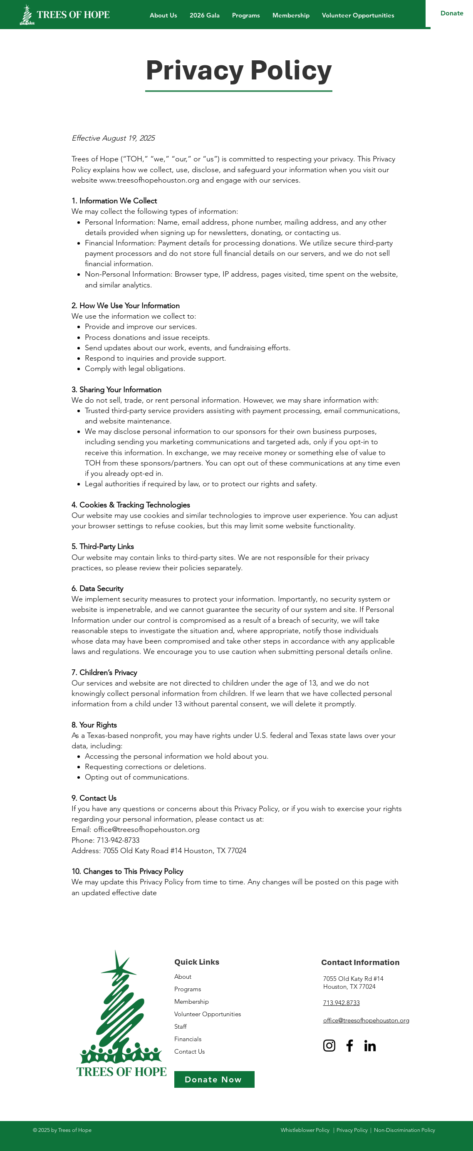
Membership (191, 1001)
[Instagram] (329, 1045)
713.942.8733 (341, 1003)
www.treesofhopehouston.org (149, 180)
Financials (187, 1039)
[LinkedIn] (370, 1045)
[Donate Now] (214, 1079)
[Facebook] (350, 1045)
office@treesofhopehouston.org (366, 1020)
